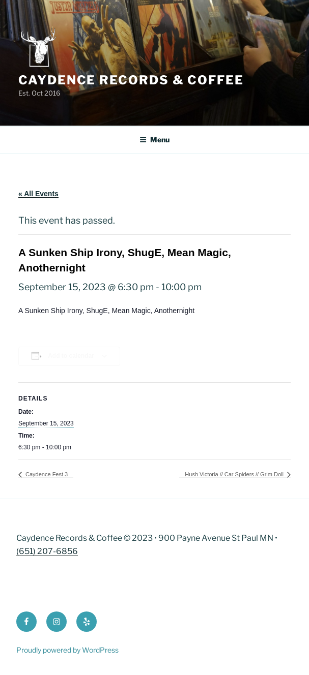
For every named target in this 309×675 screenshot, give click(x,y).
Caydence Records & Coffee (131, 80)
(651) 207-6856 (47, 551)
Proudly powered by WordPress (67, 650)
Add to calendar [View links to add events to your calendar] (71, 355)
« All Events (38, 194)
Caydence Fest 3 (46, 474)
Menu (154, 139)
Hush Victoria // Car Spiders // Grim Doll (235, 474)
